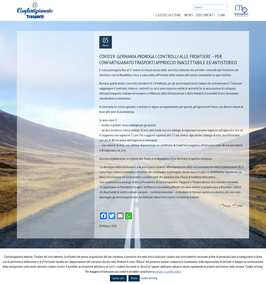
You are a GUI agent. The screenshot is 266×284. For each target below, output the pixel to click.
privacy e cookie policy (168, 272)
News (188, 15)
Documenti (205, 15)
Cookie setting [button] (148, 278)
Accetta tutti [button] (118, 278)
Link (221, 15)
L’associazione (168, 15)
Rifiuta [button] (134, 278)
